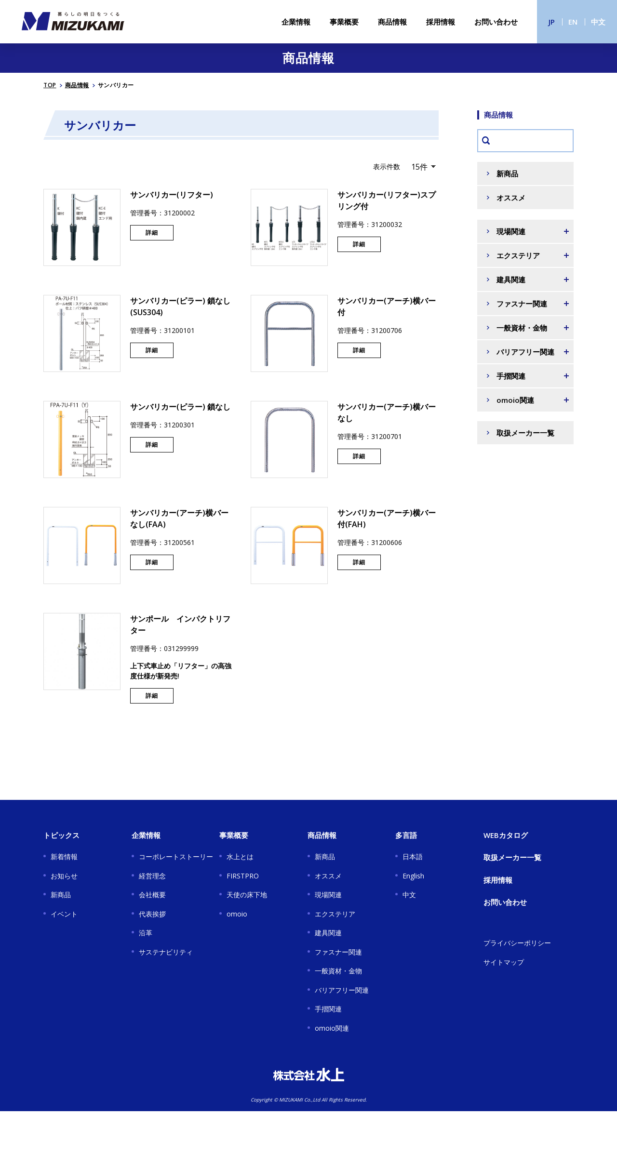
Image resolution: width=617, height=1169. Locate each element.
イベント (64, 913)
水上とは (240, 856)
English (413, 875)
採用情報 (440, 22)
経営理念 (152, 875)
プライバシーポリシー (517, 942)
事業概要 (344, 22)
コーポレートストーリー (176, 856)
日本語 (412, 856)
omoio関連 (332, 1028)
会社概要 (152, 894)
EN (572, 22)
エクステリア (335, 913)
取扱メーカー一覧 (525, 433)
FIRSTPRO (243, 875)
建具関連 (328, 932)
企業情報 (296, 22)
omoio (237, 913)
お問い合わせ (496, 22)
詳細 (152, 232)
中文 (598, 22)
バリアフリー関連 (342, 990)
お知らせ (64, 875)
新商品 (507, 173)
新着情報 (64, 856)
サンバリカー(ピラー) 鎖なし (180, 406)
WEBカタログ (505, 835)
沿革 (145, 932)
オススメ (510, 197)
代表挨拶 (152, 913)
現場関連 (328, 894)
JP (552, 22)
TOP (49, 85)
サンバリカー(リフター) (171, 194)
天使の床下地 (247, 894)
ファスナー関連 (338, 951)
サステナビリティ (166, 951)
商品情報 (392, 22)
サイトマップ (503, 962)
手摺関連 (328, 1008)
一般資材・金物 (338, 970)
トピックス (61, 835)
